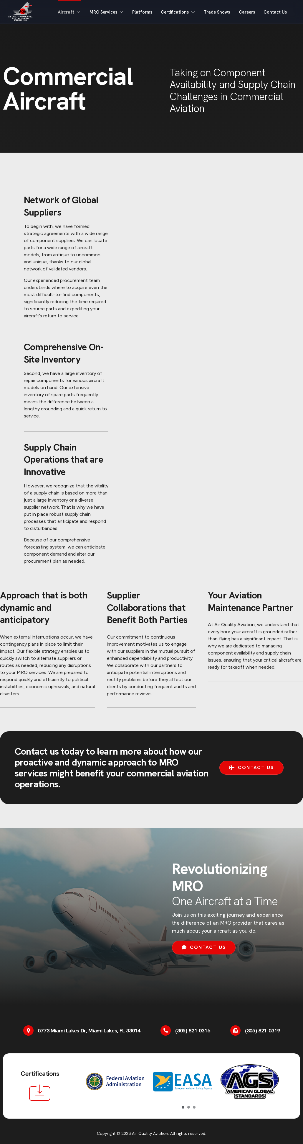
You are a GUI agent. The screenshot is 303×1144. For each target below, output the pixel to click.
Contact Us (275, 12)
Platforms (140, 12)
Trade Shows (216, 12)
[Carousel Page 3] (194, 1107)
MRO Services (103, 12)
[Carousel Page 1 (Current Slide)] (183, 1107)
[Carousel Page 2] (188, 1107)
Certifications (176, 12)
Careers (246, 12)
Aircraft (65, 12)
